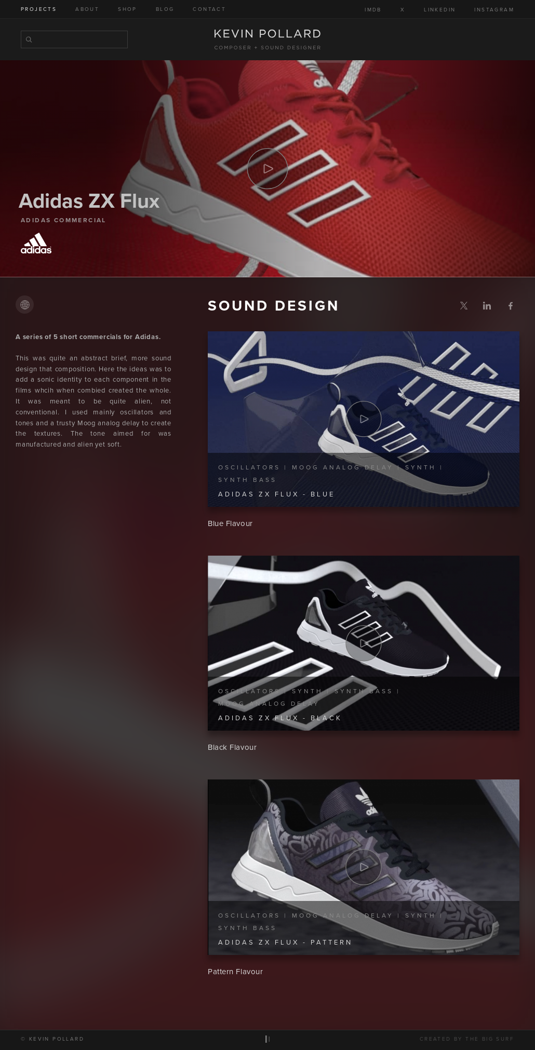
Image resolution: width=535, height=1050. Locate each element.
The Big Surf (489, 1041)
